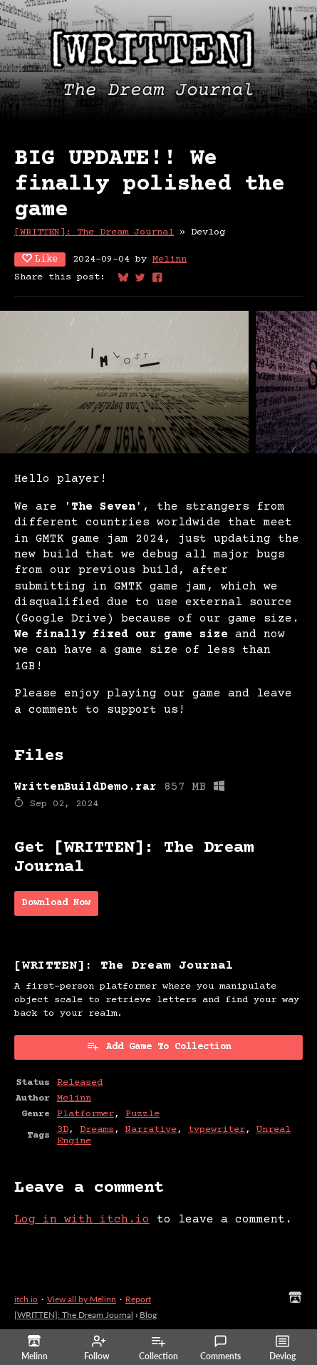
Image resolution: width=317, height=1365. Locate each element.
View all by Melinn (81, 1299)
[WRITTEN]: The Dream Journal (94, 232)
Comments (220, 1347)
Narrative (151, 1129)
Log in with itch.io (82, 1219)
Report (138, 1299)
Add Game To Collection (159, 1046)
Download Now (56, 903)
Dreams (97, 1129)
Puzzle (142, 1114)
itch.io (26, 1299)
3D (62, 1129)
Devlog (282, 1347)
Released (80, 1082)
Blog (148, 1314)
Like (40, 259)
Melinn (169, 259)
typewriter (216, 1129)
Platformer (85, 1114)
